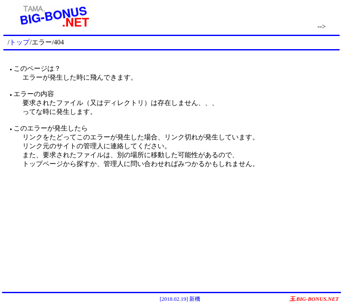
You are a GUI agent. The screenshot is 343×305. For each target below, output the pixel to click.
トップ (19, 42)
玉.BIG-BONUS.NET (314, 299)
